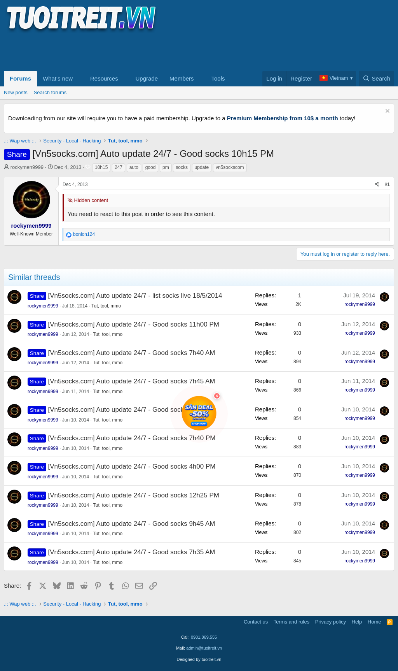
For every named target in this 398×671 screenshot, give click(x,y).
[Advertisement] (145, 51)
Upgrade (147, 78)
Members (181, 78)
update (202, 167)
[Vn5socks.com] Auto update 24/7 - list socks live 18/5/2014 (135, 295)
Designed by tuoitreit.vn (199, 659)
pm (165, 167)
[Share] (377, 185)
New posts (16, 92)
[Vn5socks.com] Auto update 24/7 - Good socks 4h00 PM (132, 466)
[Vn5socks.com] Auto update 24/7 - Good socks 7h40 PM (132, 438)
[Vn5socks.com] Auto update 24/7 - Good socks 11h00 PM (133, 324)
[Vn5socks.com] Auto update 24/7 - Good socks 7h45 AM (131, 381)
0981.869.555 (204, 637)
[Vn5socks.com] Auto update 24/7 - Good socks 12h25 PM (133, 495)
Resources (104, 78)
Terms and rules (291, 622)
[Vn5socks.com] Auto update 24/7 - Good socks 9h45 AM (131, 523)
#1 (387, 184)
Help (357, 622)
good (150, 167)
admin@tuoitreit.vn (204, 648)
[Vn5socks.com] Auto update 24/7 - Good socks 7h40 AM (131, 353)
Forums (20, 78)
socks (182, 167)
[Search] (376, 78)
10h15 (101, 167)
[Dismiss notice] (386, 112)
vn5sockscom (230, 167)
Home (374, 622)
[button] (78, 78)
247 (118, 167)
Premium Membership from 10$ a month (282, 118)
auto (133, 167)
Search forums (50, 92)
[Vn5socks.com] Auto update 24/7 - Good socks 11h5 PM (132, 409)
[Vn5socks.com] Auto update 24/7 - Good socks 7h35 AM (131, 552)
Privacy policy (330, 622)
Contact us (256, 622)
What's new (58, 78)
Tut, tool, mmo (106, 306)
